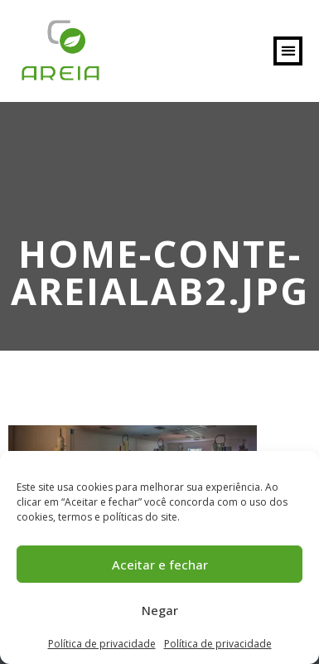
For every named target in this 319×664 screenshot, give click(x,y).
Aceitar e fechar (160, 564)
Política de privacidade (102, 644)
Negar (160, 610)
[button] (287, 50)
